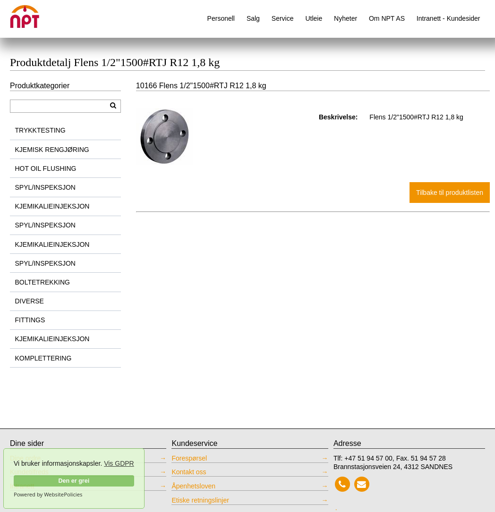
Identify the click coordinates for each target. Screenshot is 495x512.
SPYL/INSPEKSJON (45, 187)
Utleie (313, 18)
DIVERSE (29, 301)
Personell (221, 18)
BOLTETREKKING (42, 282)
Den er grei (73, 481)
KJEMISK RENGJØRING (52, 149)
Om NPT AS (387, 18)
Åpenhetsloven (193, 486)
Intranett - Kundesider (448, 18)
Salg (253, 18)
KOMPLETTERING (43, 358)
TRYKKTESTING (40, 130)
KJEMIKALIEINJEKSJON (52, 206)
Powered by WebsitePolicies (48, 494)
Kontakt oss (188, 472)
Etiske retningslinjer (200, 500)
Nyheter (345, 18)
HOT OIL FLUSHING (46, 168)
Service (283, 18)
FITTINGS (30, 320)
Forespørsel (189, 458)
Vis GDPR (119, 463)
